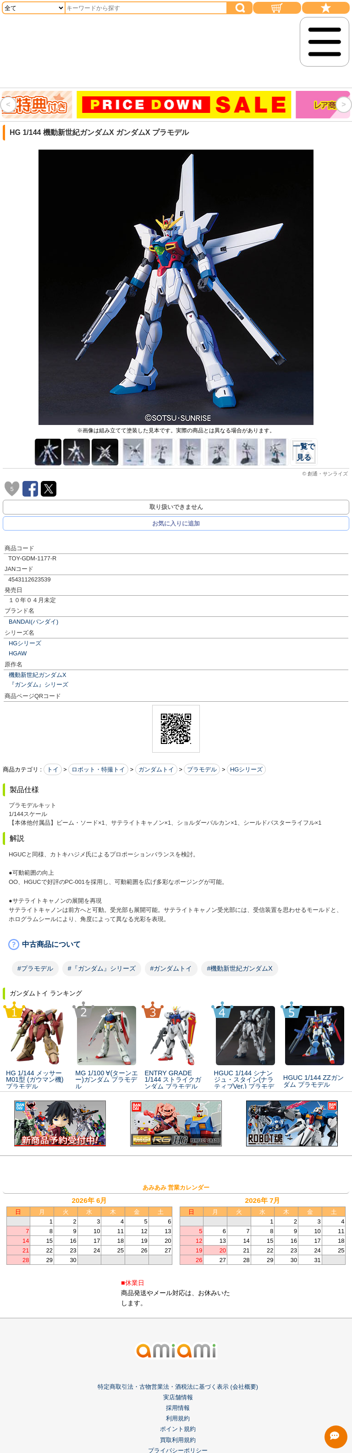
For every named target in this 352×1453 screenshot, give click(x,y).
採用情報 (178, 1407)
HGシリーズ (25, 643)
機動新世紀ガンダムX (37, 674)
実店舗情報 (178, 1397)
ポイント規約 (178, 1428)
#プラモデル (35, 968)
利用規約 (178, 1418)
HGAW (18, 653)
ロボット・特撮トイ (98, 769)
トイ (53, 769)
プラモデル (202, 769)
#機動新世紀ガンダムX (239, 968)
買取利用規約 (178, 1439)
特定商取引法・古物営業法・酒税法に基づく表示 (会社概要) (178, 1386)
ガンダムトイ (156, 769)
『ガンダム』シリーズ (38, 684)
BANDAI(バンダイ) (33, 621)
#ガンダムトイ (171, 968)
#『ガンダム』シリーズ (102, 968)
